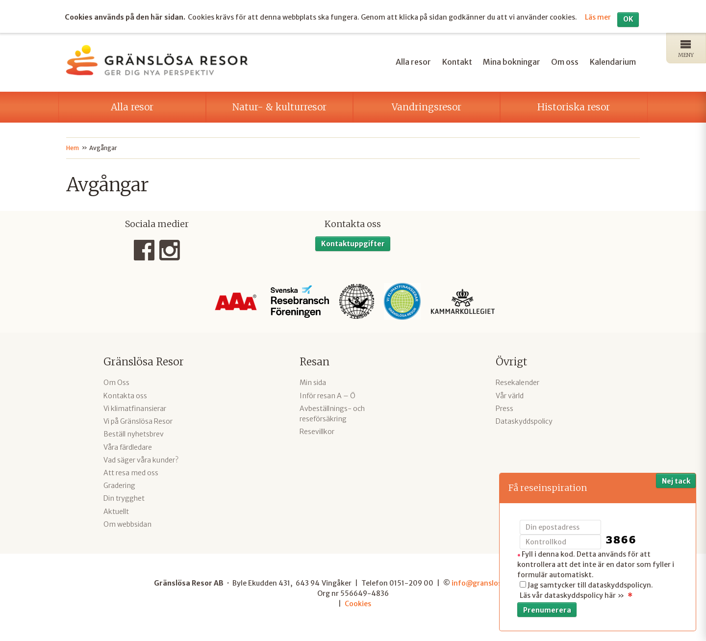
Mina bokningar (511, 60)
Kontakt (457, 60)
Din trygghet (124, 497)
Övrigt (511, 360)
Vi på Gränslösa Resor (138, 420)
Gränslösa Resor (143, 360)
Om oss (565, 60)
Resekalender (517, 381)
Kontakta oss (125, 394)
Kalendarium (613, 60)
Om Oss (116, 381)
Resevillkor (317, 430)
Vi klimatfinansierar (134, 407)
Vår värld (510, 394)
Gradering (119, 484)
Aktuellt (116, 510)
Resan (314, 360)
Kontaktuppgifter (353, 242)
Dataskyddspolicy (524, 420)
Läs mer (598, 15)
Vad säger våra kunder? (140, 458)
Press (504, 407)
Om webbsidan (127, 523)
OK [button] (628, 18)
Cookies (358, 602)
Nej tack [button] (676, 481)
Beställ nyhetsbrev (133, 433)
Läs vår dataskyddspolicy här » (572, 595)
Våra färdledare (127, 445)
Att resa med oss (130, 471)
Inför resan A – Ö (327, 394)
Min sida (313, 381)
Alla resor (413, 60)
